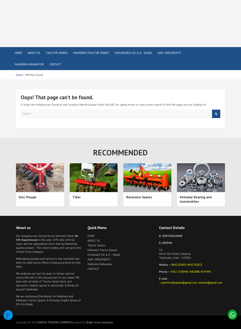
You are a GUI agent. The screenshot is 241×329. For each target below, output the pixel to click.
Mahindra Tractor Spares (91, 53)
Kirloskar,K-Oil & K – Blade (133, 53)
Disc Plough (27, 197)
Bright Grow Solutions (100, 322)
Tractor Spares (57, 53)
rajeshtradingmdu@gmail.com (179, 282)
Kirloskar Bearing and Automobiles (196, 199)
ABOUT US (34, 53)
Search (216, 114)
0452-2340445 (180, 271)
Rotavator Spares (139, 197)
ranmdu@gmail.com (210, 282)
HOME (18, 53)
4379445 (205, 271)
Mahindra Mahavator (29, 64)
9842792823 (194, 264)
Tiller (76, 197)
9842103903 (179, 264)
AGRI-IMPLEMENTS (169, 53)
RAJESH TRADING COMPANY (54, 322)
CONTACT (55, 64)
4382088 (194, 271)
